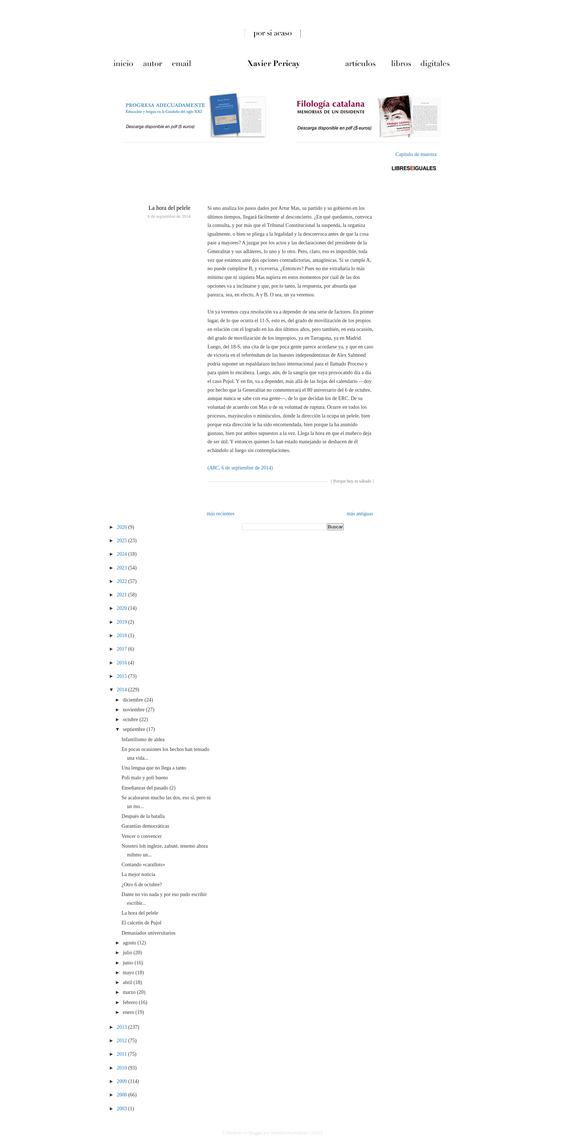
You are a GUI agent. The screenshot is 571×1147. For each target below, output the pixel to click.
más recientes (221, 513)
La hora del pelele (169, 208)
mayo (129, 972)
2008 (122, 1095)
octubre (131, 719)
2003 (122, 1108)
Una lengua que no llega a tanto (154, 768)
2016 (122, 663)
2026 (122, 527)
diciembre (133, 700)
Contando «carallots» (143, 864)
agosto (130, 943)
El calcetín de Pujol (141, 923)
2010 (122, 1068)
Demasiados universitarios (149, 933)
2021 (122, 595)
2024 (122, 554)
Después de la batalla (143, 816)
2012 (122, 1040)
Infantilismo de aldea (143, 739)
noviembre (134, 709)
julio (128, 952)
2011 (122, 1054)
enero (129, 1012)
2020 (122, 608)
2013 (122, 1027)
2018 (122, 635)
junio (128, 963)
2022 (122, 581)
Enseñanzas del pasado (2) (149, 788)
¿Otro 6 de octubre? (142, 884)
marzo (130, 992)
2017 (122, 649)
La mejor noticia (138, 874)
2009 (122, 1081)
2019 (122, 622)
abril (128, 982)
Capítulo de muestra (416, 154)
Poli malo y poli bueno (145, 777)
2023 (122, 568)
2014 (122, 689)
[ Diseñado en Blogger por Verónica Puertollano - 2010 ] (272, 1132)
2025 (122, 540)
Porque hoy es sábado (352, 481)
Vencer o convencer (142, 836)
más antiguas (360, 513)
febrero (131, 1002)
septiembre (134, 729)
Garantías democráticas (145, 826)
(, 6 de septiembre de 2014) (240, 468)
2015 (122, 676)
